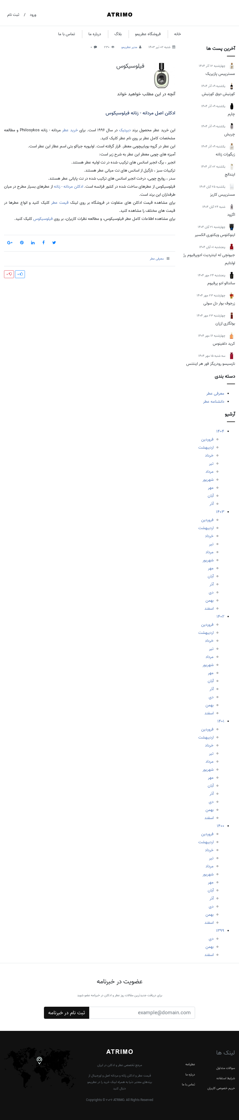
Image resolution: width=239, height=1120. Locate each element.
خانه (177, 34)
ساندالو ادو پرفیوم (221, 283)
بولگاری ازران (225, 323)
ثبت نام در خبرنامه (66, 1013)
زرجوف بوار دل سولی (219, 303)
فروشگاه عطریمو (148, 34)
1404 (220, 431)
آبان (211, 496)
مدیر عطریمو (129, 47)
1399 (220, 931)
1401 (220, 721)
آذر (212, 504)
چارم (231, 114)
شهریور (208, 480)
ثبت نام (13, 15)
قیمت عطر (60, 202)
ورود (33, 15)
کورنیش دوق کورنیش (218, 94)
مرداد (210, 471)
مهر (211, 488)
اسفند (209, 608)
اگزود (231, 215)
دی (211, 592)
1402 (220, 616)
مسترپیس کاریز (222, 194)
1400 (220, 826)
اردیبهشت (206, 447)
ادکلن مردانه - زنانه (68, 186)
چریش (229, 134)
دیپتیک (125, 130)
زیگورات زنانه (225, 154)
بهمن (210, 600)
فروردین (207, 439)
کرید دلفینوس (224, 343)
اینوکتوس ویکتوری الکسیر (215, 235)
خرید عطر (70, 130)
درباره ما (94, 34)
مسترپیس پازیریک (220, 74)
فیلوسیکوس (130, 66)
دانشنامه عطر (213, 401)
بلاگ (118, 34)
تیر (211, 463)
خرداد (209, 455)
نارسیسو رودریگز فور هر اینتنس (210, 364)
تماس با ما (66, 34)
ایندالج (230, 174)
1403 (220, 512)
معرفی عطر (215, 393)
